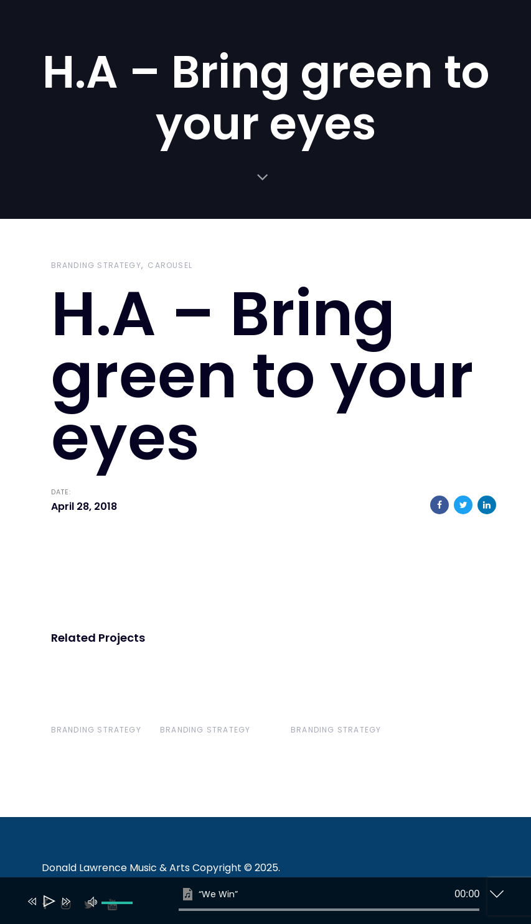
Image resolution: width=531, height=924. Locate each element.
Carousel (170, 265)
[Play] (48, 901)
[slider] (329, 909)
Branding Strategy (96, 265)
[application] (256, 903)
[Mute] (93, 901)
